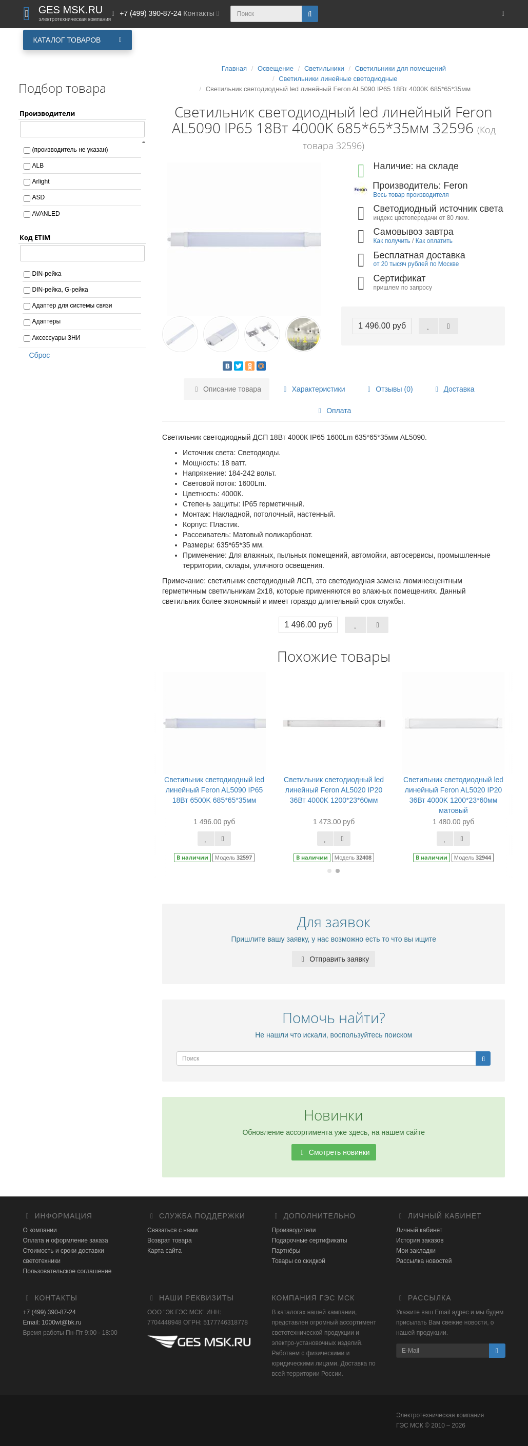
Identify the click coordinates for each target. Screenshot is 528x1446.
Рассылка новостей (424, 1261)
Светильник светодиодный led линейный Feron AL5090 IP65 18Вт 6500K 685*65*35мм (214, 790)
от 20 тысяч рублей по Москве (416, 264)
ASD (38, 197)
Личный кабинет (419, 1230)
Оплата (333, 410)
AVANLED (46, 213)
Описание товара (226, 389)
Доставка (454, 389)
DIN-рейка (47, 273)
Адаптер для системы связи (72, 305)
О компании (40, 1230)
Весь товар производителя (410, 194)
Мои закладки (416, 1250)
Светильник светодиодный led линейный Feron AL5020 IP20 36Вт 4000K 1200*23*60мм (334, 790)
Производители (294, 1230)
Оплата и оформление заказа (65, 1240)
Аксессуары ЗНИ (56, 337)
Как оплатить (434, 241)
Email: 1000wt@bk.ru (52, 1322)
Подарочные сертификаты (309, 1240)
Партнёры (286, 1250)
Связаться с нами (172, 1230)
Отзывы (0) (388, 389)
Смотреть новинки (334, 1152)
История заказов (420, 1240)
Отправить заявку (333, 959)
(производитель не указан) (70, 149)
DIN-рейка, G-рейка (60, 289)
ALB (38, 165)
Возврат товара (169, 1240)
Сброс (36, 355)
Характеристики (313, 389)
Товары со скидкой (298, 1261)
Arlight (41, 181)
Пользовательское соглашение (67, 1271)
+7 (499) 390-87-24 (49, 1312)
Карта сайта (164, 1250)
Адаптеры (46, 321)
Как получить (392, 241)
